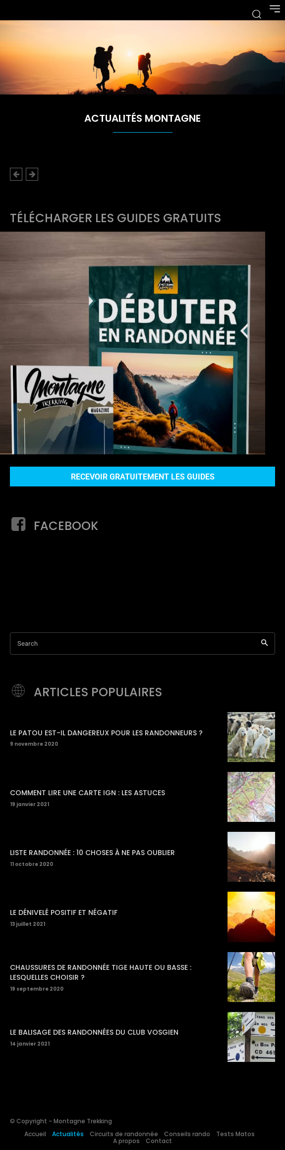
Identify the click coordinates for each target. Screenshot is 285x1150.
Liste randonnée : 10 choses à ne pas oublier (92, 853)
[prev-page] (16, 174)
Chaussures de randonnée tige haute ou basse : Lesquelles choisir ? (100, 972)
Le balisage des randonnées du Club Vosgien (94, 1032)
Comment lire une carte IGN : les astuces (87, 793)
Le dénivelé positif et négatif (63, 912)
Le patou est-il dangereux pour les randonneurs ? (106, 733)
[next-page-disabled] (32, 174)
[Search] (264, 643)
